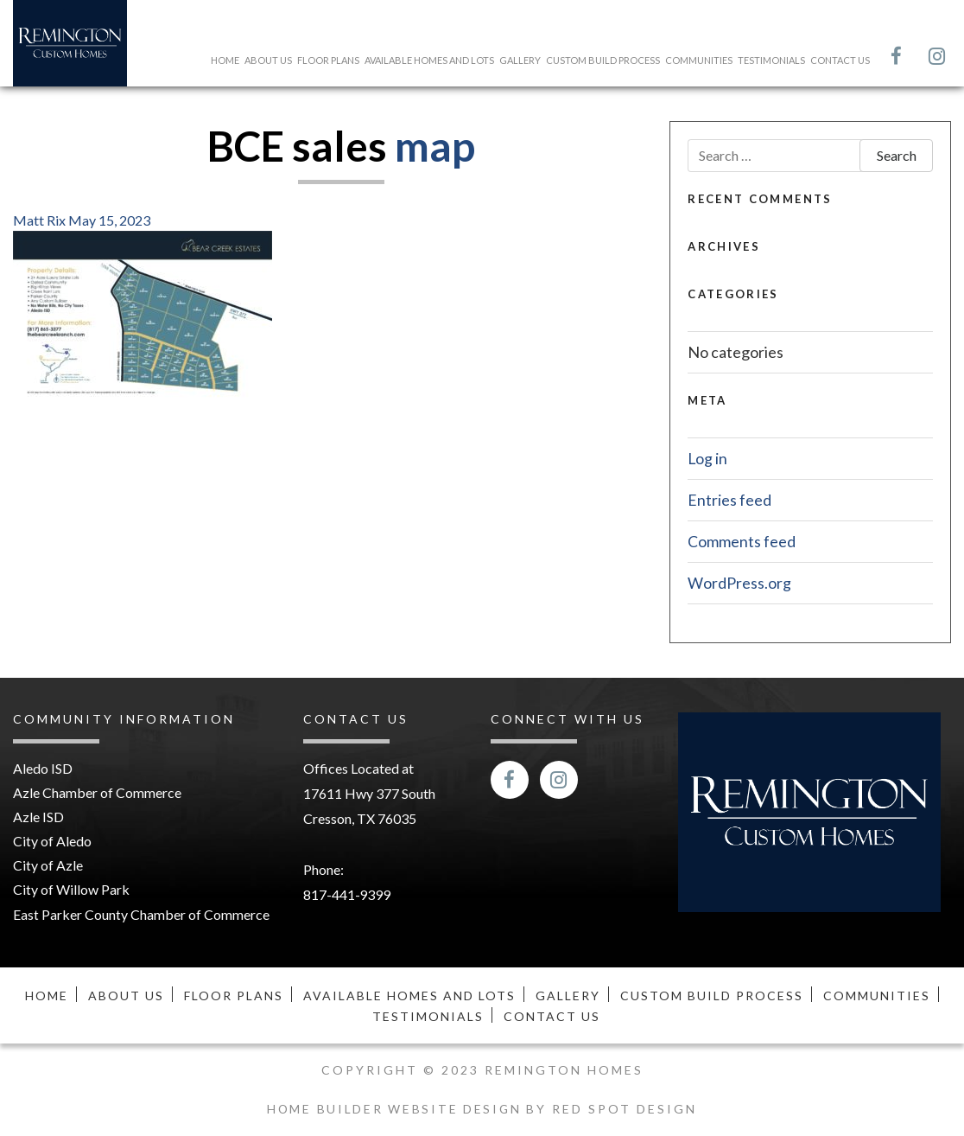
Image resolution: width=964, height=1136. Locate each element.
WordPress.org (739, 581)
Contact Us (840, 60)
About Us (268, 60)
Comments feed (742, 540)
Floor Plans (328, 60)
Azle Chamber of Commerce (97, 792)
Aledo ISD (43, 768)
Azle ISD (38, 817)
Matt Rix (39, 220)
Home (225, 60)
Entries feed (729, 498)
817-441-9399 (347, 893)
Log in (708, 458)
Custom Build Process (603, 60)
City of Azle (48, 867)
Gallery (520, 60)
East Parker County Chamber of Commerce (141, 917)
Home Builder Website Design (396, 1108)
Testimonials (771, 60)
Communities (699, 60)
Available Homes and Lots (429, 60)
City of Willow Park (71, 892)
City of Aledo (52, 842)
